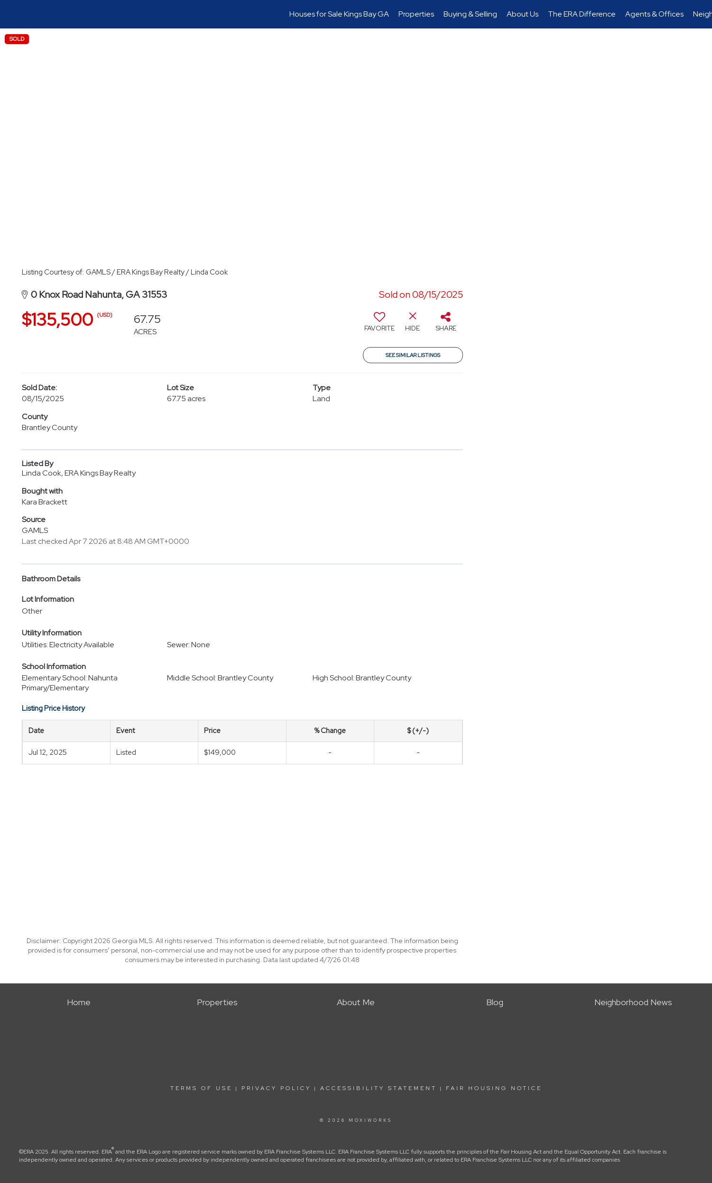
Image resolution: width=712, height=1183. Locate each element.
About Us (522, 14)
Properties (416, 14)
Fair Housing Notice (494, 1088)
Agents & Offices (654, 14)
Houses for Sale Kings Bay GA (339, 14)
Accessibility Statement (378, 1088)
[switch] (379, 325)
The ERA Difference (582, 14)
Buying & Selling (470, 14)
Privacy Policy (276, 1088)
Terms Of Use (201, 1088)
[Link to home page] (12, 14)
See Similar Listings (413, 355)
